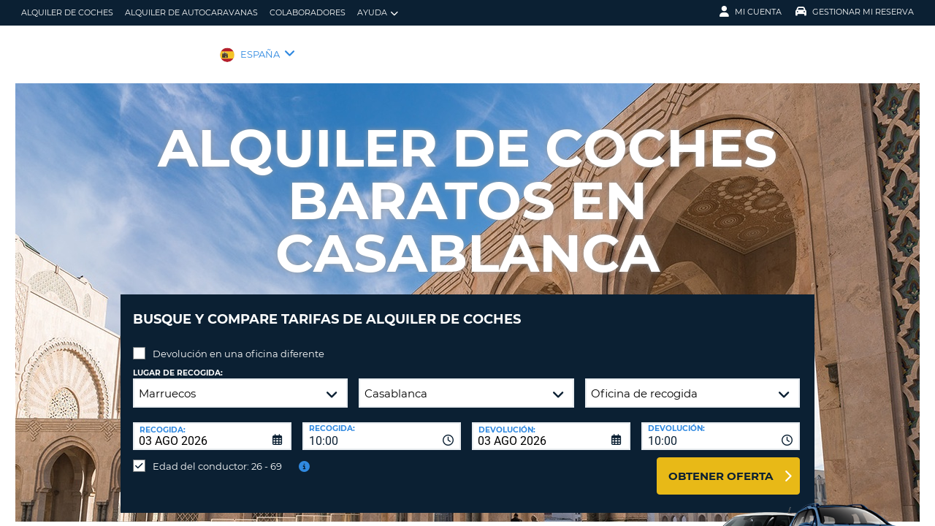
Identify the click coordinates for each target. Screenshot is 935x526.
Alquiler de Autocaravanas (191, 12)
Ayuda (377, 12)
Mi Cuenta (751, 12)
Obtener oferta (720, 465)
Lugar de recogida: (178, 362)
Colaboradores (308, 12)
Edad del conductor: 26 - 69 (217, 455)
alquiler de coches (67, 12)
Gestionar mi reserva (854, 12)
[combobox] (381, 425)
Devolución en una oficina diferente (238, 342)
